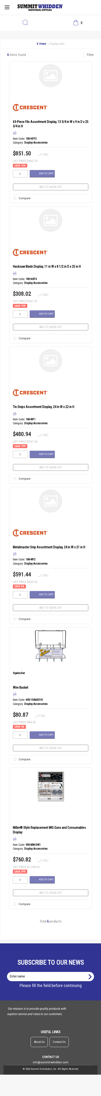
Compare (21, 198)
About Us (39, 1042)
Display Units (57, 43)
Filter (90, 55)
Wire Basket (20, 687)
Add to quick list (50, 187)
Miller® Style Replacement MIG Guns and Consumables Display (49, 830)
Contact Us (59, 1042)
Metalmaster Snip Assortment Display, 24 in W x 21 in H (49, 547)
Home (41, 43)
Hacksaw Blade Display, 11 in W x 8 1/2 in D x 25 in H (47, 266)
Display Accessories (36, 142)
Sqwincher (19, 673)
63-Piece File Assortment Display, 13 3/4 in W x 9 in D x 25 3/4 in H (50, 124)
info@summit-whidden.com (50, 1062)
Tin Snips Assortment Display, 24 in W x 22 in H (43, 407)
